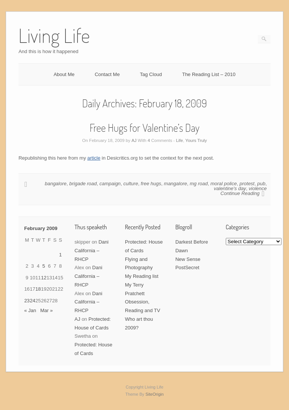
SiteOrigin (154, 394)
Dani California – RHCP (91, 250)
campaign (109, 183)
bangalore (56, 183)
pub (261, 183)
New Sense (187, 259)
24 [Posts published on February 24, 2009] (32, 300)
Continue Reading (240, 193)
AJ (133, 140)
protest (246, 183)
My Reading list (141, 276)
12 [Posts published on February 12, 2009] (43, 277)
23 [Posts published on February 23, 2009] (26, 300)
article (93, 158)
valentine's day (230, 188)
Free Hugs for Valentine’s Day (144, 127)
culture (130, 183)
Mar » (46, 310)
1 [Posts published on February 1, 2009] (60, 255)
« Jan (30, 310)
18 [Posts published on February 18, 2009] (38, 289)
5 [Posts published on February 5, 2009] (44, 266)
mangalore (175, 183)
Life (179, 140)
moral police (223, 183)
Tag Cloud (151, 74)
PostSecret (187, 267)
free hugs (151, 183)
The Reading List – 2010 (209, 74)
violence (258, 188)
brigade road (83, 183)
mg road (199, 183)
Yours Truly (196, 140)
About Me (64, 74)
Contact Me (107, 74)
